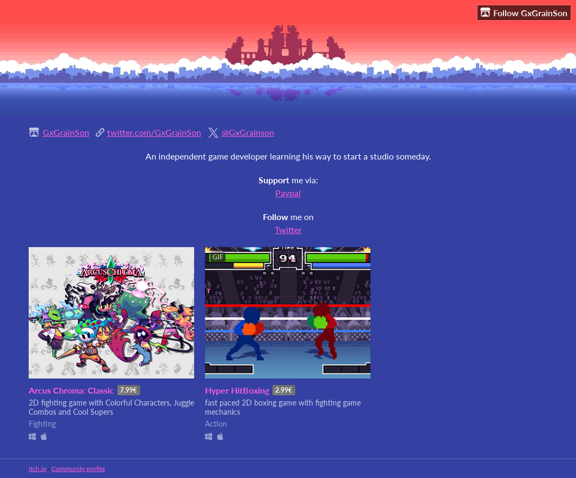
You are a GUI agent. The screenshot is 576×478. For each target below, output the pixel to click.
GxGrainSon (66, 132)
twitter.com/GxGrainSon (154, 132)
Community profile (78, 468)
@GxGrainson (248, 132)
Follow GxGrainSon (523, 12)
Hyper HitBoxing (237, 390)
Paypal (288, 193)
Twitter (288, 229)
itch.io (38, 468)
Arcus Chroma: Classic (71, 390)
